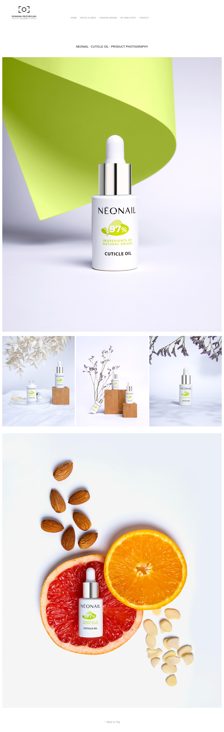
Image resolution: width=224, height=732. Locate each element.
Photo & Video (88, 18)
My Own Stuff (128, 18)
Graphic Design (108, 18)
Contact (144, 18)
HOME (74, 18)
